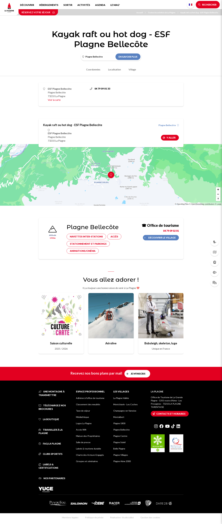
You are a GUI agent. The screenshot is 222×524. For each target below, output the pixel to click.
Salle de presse (83, 442)
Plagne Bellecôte (168, 125)
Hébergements (48, 5)
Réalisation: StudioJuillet (122, 517)
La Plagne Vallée (121, 398)
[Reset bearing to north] (218, 198)
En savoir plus (128, 56)
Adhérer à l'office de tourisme (90, 398)
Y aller (171, 137)
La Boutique (49, 419)
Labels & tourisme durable (88, 448)
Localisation (114, 69)
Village (132, 69)
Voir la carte (54, 99)
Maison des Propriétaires (88, 436)
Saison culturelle (61, 343)
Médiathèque (82, 417)
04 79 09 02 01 (171, 230)
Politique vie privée (94, 517)
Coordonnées (93, 69)
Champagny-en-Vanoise (124, 410)
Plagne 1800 (119, 423)
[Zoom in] (218, 189)
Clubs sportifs (50, 454)
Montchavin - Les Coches (125, 404)
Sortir (67, 5)
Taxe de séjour (83, 410)
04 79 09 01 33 (100, 88)
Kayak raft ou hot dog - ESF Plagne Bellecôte (199, 12)
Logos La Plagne (84, 423)
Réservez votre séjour (38, 12)
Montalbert (118, 417)
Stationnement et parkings (88, 243)
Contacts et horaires (170, 413)
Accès (114, 236)
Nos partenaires (52, 478)
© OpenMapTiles (182, 204)
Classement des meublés (88, 404)
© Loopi (218, 204)
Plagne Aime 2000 (122, 461)
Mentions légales (70, 517)
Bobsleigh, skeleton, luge (160, 343)
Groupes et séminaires (87, 461)
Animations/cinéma (82, 250)
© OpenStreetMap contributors (201, 204)
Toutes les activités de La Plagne (163, 12)
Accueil (141, 12)
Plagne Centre (120, 436)
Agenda (100, 5)
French (190, 5)
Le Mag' (115, 5)
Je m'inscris (138, 373)
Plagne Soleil (119, 442)
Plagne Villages (120, 455)
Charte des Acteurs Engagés (90, 455)
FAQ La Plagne (50, 443)
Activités (83, 5)
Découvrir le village (162, 237)
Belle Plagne (119, 448)
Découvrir (27, 5)
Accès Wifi (81, 429)
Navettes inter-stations (86, 236)
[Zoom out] (218, 194)
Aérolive (111, 343)
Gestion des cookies (150, 517)
